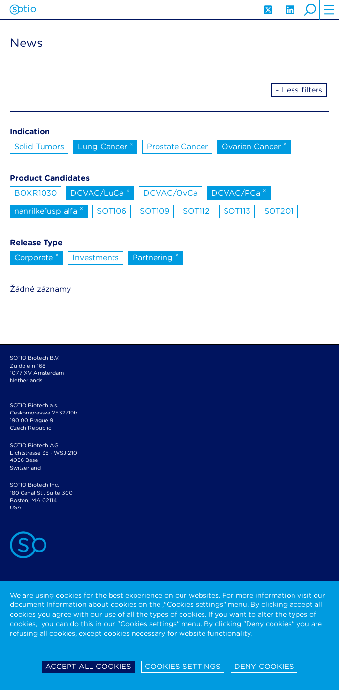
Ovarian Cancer (254, 145)
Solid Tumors (39, 146)
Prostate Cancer (177, 146)
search (309, 10)
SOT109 (154, 211)
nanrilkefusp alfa (48, 210)
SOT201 (279, 211)
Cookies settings (183, 666)
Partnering (156, 257)
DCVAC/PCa (238, 192)
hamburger (329, 10)
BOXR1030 (35, 193)
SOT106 (111, 211)
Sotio (22, 10)
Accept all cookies (88, 666)
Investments (95, 257)
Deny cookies (264, 666)
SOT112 (196, 211)
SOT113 (237, 211)
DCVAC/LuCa (100, 192)
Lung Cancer (105, 145)
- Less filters (299, 89)
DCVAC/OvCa (170, 193)
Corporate (36, 257)
